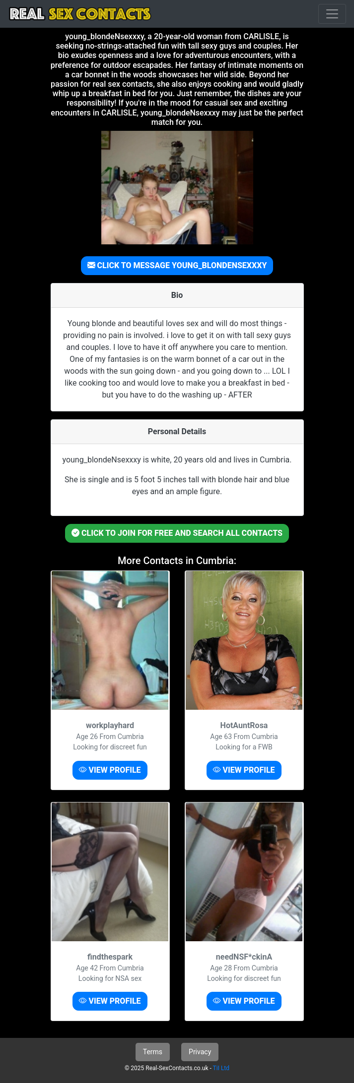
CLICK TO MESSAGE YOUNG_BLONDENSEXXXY (177, 265)
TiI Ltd (221, 1068)
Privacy (200, 1052)
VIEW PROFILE (110, 770)
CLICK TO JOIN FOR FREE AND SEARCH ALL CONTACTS (177, 533)
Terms (152, 1052)
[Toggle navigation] (332, 14)
